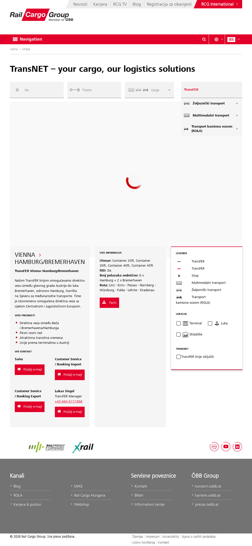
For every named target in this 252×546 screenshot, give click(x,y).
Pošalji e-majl (29, 369)
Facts (109, 303)
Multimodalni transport (211, 115)
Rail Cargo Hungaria (87, 495)
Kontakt (139, 486)
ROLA (16, 495)
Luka (221, 323)
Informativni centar (148, 504)
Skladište (192, 334)
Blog (137, 4)
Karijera (100, 4)
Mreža (26, 49)
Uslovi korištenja (143, 542)
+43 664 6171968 (68, 401)
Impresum (152, 536)
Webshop (79, 504)
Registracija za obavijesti (169, 4)
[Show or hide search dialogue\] (204, 39)
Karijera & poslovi (25, 504)
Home (16, 49)
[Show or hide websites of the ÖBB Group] (220, 4)
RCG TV (120, 4)
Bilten (137, 495)
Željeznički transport (211, 103)
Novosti (80, 4)
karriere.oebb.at (205, 495)
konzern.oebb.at (206, 486)
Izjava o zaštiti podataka (199, 536)
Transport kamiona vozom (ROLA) (211, 128)
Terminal (192, 323)
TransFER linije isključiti (197, 357)
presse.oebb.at (205, 504)
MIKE (76, 486)
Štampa (137, 536)
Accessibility (170, 536)
